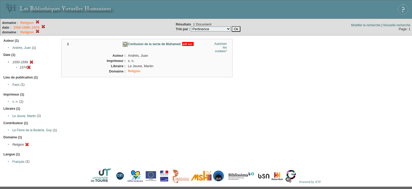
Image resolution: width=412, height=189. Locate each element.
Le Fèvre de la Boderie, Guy (32, 130)
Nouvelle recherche (396, 25)
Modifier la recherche (366, 25)
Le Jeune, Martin (24, 116)
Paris (15, 85)
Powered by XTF (310, 182)
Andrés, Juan (21, 48)
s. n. (15, 101)
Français (18, 162)
